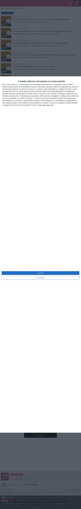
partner (17, 84)
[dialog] (40, 254)
